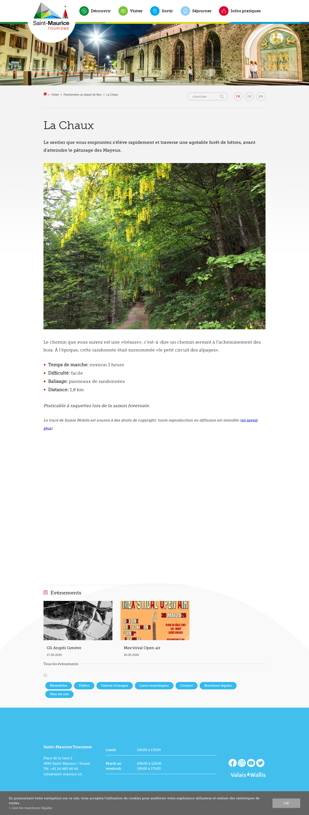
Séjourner (202, 11)
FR (238, 96)
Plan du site (59, 694)
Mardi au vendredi (113, 766)
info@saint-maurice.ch (62, 774)
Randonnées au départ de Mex (83, 94)
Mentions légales (218, 686)
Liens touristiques (154, 686)
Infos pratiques (246, 11)
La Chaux (112, 94)
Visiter (136, 11)
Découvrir (101, 11)
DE (249, 96)
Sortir (167, 11)
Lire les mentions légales (32, 808)
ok (286, 803)
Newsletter (58, 686)
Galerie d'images (114, 686)
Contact (186, 686)
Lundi (111, 750)
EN (261, 96)
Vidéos (84, 686)
